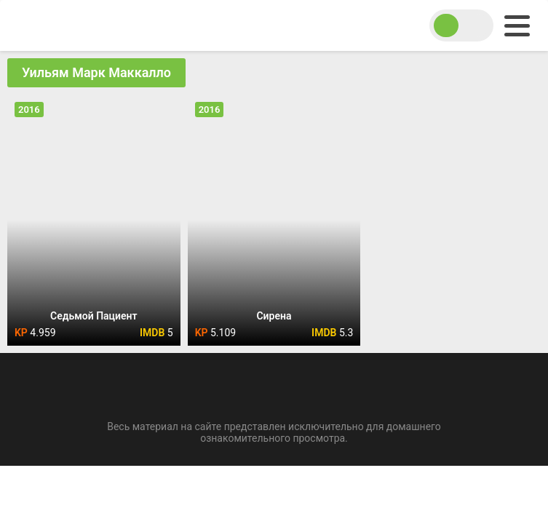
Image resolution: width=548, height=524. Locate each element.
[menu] (517, 25)
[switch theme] (461, 25)
